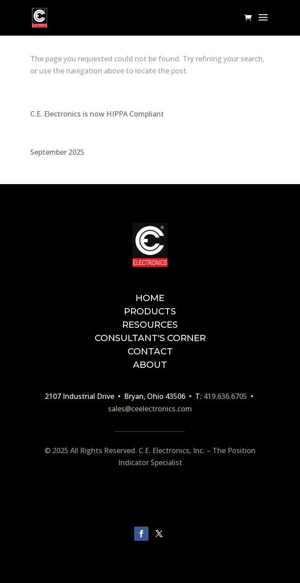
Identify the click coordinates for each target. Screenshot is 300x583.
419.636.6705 (225, 396)
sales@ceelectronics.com (150, 409)
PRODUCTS (150, 311)
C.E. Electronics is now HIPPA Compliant (97, 114)
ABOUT (150, 364)
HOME (150, 298)
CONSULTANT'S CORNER (150, 338)
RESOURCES (150, 324)
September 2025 (57, 152)
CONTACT (150, 351)
